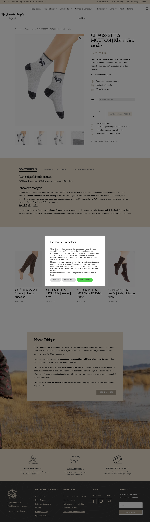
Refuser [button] (56, 280)
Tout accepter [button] (84, 280)
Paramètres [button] (68, 280)
